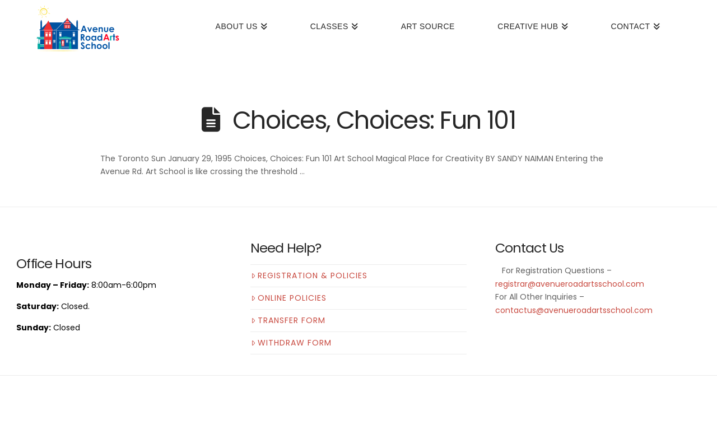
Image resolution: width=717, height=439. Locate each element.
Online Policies (289, 297)
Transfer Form (288, 320)
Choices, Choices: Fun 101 (374, 120)
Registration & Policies (309, 275)
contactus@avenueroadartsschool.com (574, 310)
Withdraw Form (291, 342)
